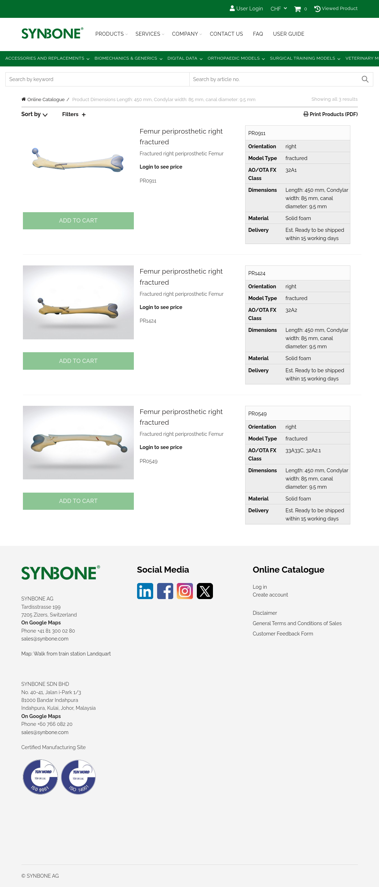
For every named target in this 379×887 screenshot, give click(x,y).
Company (185, 34)
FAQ (258, 34)
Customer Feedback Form (283, 634)
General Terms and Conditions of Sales (297, 623)
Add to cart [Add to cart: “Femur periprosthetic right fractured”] (77, 220)
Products (110, 34)
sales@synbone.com (45, 639)
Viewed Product (336, 8)
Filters (70, 114)
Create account (270, 595)
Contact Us (226, 34)
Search (365, 79)
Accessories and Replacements (44, 58)
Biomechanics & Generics (125, 58)
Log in (260, 587)
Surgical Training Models (302, 58)
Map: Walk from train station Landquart (66, 654)
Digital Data (182, 58)
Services (148, 34)
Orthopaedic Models (234, 58)
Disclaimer (265, 613)
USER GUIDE (289, 34)
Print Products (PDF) (333, 114)
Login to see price (160, 168)
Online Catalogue (46, 99)
